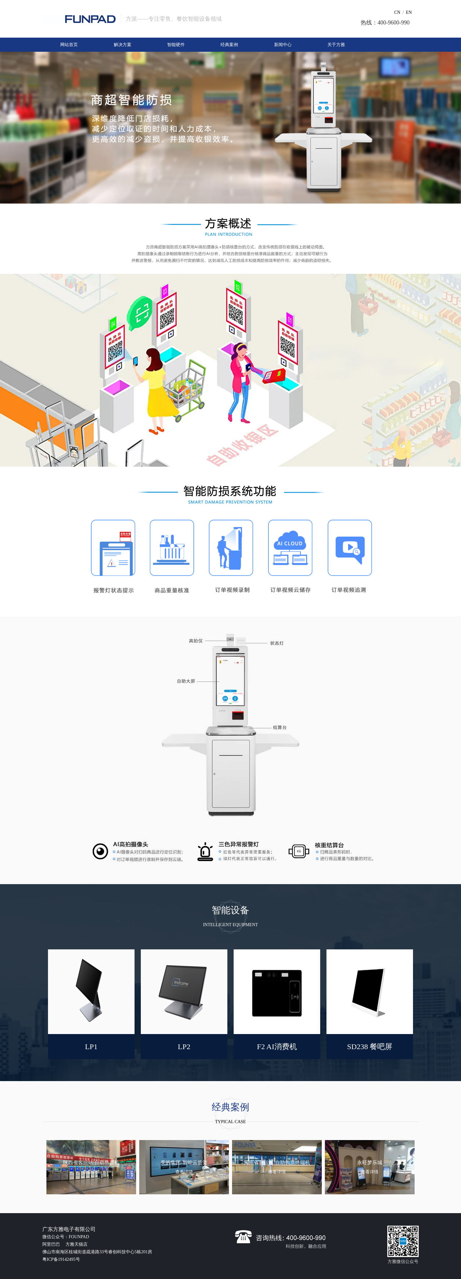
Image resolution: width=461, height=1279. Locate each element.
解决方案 (122, 44)
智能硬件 (176, 44)
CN (397, 12)
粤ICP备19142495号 (61, 1259)
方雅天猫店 (76, 1244)
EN (409, 12)
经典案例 (229, 44)
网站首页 (69, 44)
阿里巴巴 (51, 1244)
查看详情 (91, 1172)
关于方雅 (336, 44)
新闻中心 (283, 44)
